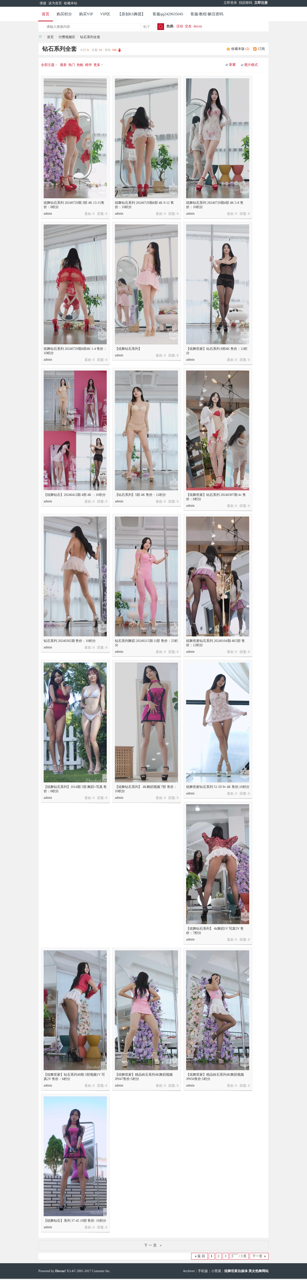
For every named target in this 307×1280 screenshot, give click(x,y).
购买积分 (64, 14)
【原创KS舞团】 (131, 14)
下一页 (257, 1256)
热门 (71, 65)
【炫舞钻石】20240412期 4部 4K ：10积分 (75, 495)
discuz (198, 26)
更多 (97, 65)
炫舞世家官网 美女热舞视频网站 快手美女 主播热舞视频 (40, 36)
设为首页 (55, 3)
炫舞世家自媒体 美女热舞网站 (246, 1271)
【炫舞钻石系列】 (128, 349)
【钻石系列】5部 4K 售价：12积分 (140, 495)
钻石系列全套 (90, 37)
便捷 (43, 3)
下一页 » (153, 1245)
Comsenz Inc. (101, 1271)
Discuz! (60, 1271)
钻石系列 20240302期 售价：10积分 (70, 641)
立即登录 (230, 3)
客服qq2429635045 (168, 14)
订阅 (261, 49)
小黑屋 (216, 1271)
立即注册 (261, 3)
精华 (88, 65)
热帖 (80, 65)
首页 (45, 14)
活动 (179, 26)
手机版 (203, 1271)
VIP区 (105, 14)
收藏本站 (70, 3)
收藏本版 (240, 49)
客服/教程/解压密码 (206, 14)
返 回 (201, 1256)
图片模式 (251, 65)
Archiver (189, 1271)
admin (48, 213)
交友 (188, 26)
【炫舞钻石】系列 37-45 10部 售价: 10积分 (75, 1220)
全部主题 (47, 65)
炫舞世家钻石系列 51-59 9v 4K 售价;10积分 (217, 787)
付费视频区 (67, 37)
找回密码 (245, 3)
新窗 (232, 64)
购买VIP (86, 14)
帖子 (146, 27)
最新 (63, 65)
